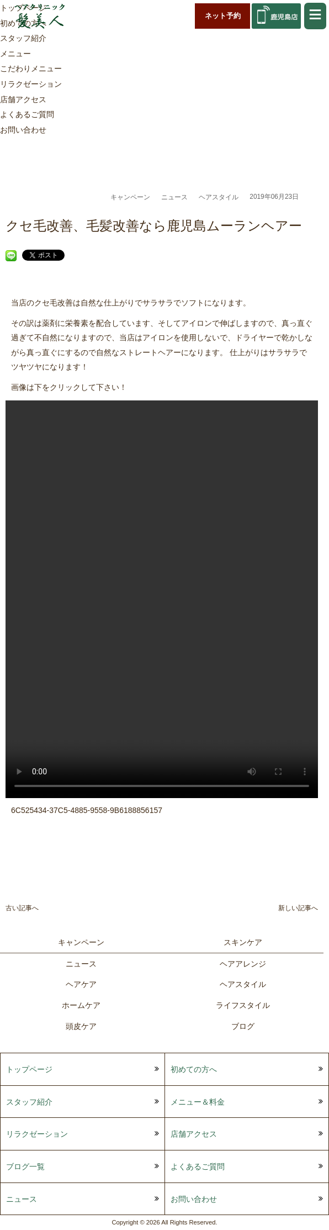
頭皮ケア (81, 1026)
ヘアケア (81, 984)
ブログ (242, 1026)
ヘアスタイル (218, 197)
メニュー (15, 53)
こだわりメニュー (31, 68)
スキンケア (243, 942)
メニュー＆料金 (198, 1101)
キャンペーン (130, 197)
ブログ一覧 (25, 1166)
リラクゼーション (31, 84)
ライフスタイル (243, 1005)
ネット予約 (223, 16)
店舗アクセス (23, 99)
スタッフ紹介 (23, 38)
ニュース (174, 197)
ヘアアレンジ (243, 963)
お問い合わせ (23, 129)
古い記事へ (22, 908)
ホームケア (81, 1005)
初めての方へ (194, 1069)
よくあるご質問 (27, 114)
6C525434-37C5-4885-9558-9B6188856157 (86, 810)
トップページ (29, 1069)
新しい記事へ (298, 908)
